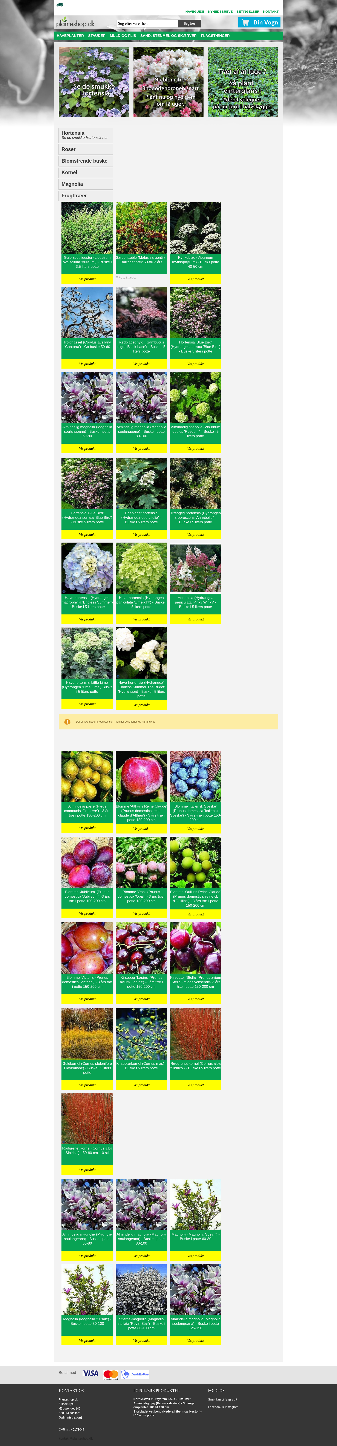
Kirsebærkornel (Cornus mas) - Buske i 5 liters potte (141, 1066)
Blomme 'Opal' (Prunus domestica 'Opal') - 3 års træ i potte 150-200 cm (141, 896)
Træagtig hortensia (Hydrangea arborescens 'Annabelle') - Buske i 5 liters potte (195, 517)
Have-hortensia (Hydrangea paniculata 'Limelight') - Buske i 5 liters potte (141, 602)
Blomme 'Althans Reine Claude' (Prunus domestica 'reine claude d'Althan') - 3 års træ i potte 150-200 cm (141, 813)
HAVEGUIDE (194, 11)
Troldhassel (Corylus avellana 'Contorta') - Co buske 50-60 (87, 344)
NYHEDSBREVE (220, 11)
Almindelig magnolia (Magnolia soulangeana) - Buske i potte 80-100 (141, 431)
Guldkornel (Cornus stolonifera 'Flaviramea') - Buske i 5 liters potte (87, 1068)
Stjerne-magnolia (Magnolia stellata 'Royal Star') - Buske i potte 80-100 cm (141, 1323)
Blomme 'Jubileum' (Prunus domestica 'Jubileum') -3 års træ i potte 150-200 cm (87, 896)
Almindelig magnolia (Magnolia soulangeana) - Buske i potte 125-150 (196, 1323)
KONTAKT (271, 11)
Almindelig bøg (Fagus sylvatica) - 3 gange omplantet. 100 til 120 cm (164, 1405)
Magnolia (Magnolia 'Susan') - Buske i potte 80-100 (87, 1321)
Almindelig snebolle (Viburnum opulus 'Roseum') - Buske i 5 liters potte (195, 431)
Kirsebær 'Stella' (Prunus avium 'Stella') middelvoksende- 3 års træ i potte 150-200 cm (195, 982)
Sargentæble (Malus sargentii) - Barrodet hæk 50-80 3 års (141, 260)
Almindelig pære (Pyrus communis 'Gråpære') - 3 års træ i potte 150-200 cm (87, 810)
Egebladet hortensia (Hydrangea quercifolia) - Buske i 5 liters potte (141, 517)
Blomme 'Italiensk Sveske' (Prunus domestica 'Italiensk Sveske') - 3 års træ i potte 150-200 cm (195, 813)
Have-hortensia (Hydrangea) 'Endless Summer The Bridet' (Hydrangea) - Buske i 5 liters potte (141, 689)
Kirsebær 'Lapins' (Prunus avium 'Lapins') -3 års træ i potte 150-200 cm (141, 982)
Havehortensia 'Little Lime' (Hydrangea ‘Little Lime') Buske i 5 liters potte (87, 687)
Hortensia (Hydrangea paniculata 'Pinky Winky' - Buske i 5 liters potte (195, 602)
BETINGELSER (247, 11)
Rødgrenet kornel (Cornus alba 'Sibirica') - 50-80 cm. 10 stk (87, 1150)
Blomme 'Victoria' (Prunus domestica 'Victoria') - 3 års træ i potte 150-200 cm (87, 982)
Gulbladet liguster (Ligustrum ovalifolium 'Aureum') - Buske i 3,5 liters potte (87, 262)
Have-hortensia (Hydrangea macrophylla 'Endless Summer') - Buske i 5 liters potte (87, 602)
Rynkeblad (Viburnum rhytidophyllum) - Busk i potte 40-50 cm (195, 262)
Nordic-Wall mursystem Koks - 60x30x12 (162, 1399)
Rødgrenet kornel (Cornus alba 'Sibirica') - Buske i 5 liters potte (195, 1066)
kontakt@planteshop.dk (76, 1438)
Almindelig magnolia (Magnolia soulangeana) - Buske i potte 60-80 (87, 431)
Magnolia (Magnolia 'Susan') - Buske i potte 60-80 (196, 1236)
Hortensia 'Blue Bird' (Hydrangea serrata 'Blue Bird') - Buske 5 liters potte (196, 346)
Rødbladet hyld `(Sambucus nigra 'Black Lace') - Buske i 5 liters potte (141, 346)
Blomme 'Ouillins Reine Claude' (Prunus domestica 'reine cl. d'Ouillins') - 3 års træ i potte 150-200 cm (195, 899)
